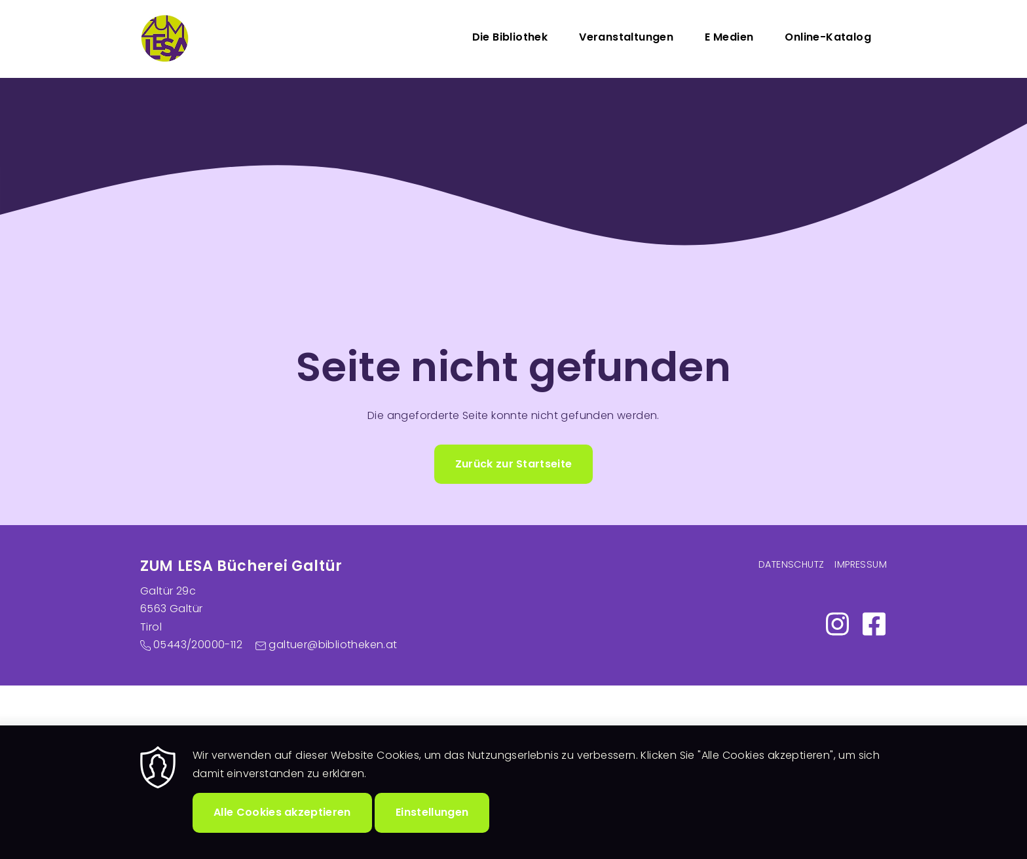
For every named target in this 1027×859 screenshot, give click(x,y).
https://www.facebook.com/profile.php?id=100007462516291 (874, 624)
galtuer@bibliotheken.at (333, 644)
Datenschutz (791, 564)
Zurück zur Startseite (513, 463)
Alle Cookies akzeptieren (282, 827)
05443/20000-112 (197, 644)
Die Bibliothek (510, 37)
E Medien (729, 37)
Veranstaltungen (626, 37)
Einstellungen (432, 827)
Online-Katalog (828, 37)
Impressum (860, 564)
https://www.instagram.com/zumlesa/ (837, 624)
